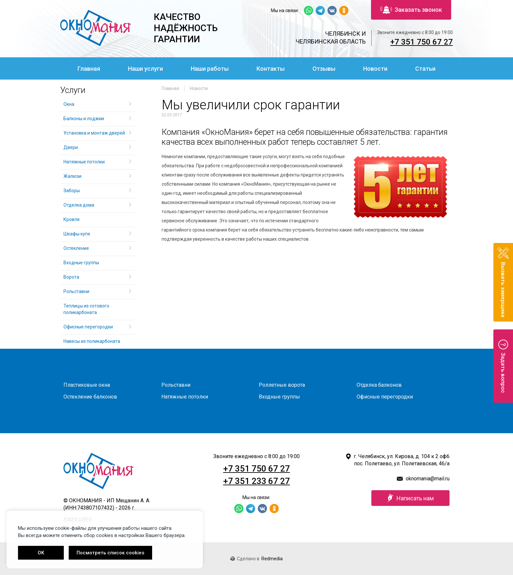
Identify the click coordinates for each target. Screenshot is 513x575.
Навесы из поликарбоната (91, 341)
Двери (70, 147)
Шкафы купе (76, 233)
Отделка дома (78, 205)
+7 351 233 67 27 (256, 481)
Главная (89, 68)
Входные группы (81, 262)
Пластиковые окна (86, 385)
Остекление (76, 248)
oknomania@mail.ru (428, 478)
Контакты (270, 68)
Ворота (71, 277)
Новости (375, 68)
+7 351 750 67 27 (421, 41)
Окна (68, 104)
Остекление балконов (90, 397)
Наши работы (210, 68)
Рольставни (76, 291)
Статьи (425, 68)
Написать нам (410, 498)
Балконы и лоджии (83, 118)
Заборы (71, 190)
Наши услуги (145, 68)
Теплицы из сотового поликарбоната (86, 309)
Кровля (71, 219)
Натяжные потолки (84, 161)
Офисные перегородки (88, 326)
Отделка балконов (379, 385)
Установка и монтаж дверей (94, 133)
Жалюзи (72, 176)
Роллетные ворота (282, 385)
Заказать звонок (411, 10)
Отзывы (323, 68)
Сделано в (256, 558)
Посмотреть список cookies (110, 553)
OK (41, 553)
